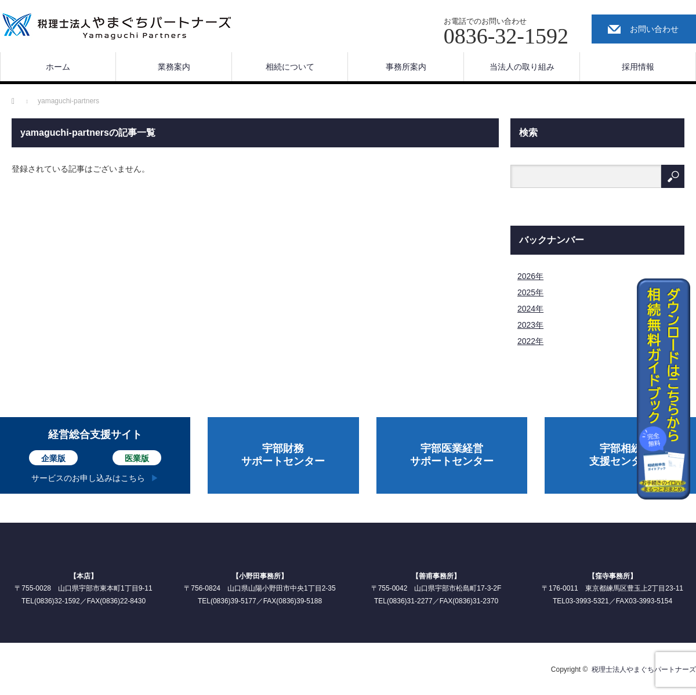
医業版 (137, 458)
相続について (290, 66)
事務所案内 (406, 66)
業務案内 (174, 66)
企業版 (53, 458)
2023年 (530, 325)
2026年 (530, 276)
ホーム (58, 66)
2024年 (530, 308)
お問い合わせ (654, 29)
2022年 (530, 341)
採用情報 (638, 66)
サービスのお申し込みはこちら (88, 478)
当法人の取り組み (522, 66)
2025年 (530, 292)
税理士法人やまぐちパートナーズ (644, 669)
